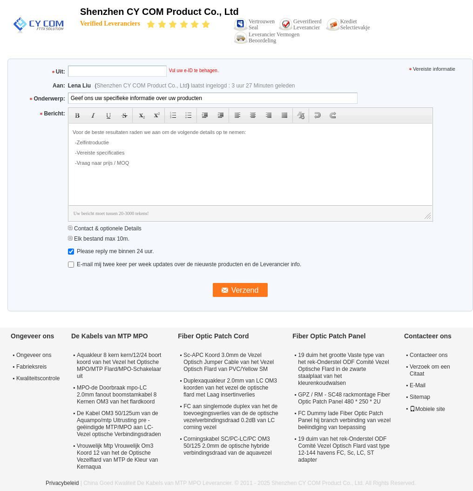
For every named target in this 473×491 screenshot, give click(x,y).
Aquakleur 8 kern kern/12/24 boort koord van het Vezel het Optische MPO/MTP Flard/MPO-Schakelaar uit (119, 365)
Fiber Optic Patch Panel (328, 336)
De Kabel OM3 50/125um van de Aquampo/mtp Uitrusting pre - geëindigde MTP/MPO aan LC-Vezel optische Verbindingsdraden (119, 423)
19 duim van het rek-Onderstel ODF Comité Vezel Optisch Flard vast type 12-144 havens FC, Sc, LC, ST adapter (344, 449)
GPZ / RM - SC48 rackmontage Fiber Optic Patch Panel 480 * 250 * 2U (344, 398)
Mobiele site (427, 409)
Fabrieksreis (31, 366)
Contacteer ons (428, 355)
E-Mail (418, 385)
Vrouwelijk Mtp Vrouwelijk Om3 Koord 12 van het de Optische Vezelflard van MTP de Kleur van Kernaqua (117, 456)
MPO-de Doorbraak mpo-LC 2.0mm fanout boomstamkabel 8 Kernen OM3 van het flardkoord (116, 394)
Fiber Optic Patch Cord (213, 336)
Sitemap (420, 397)
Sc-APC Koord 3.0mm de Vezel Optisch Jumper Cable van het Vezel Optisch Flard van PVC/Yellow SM (228, 362)
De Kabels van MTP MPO (109, 336)
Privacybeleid (62, 483)
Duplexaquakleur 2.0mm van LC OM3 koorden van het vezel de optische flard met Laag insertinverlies (230, 387)
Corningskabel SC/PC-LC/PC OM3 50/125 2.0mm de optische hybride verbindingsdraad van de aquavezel (227, 446)
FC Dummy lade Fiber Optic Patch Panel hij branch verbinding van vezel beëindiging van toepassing (344, 420)
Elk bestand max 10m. (98, 238)
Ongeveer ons (33, 355)
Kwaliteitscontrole (38, 378)
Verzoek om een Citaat (430, 370)
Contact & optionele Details (105, 228)
